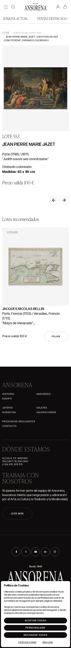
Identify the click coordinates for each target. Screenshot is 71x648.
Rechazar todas (35, 635)
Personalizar (35, 627)
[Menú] (6, 7)
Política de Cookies (27, 642)
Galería (41, 407)
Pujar (56, 336)
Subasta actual (15, 18)
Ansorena (43, 394)
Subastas (9, 412)
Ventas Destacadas (52, 18)
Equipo (7, 398)
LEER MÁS (17, 513)
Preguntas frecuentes (18, 421)
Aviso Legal (47, 642)
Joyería (7, 407)
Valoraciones (46, 412)
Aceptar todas (35, 620)
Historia (8, 394)
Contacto (9, 426)
